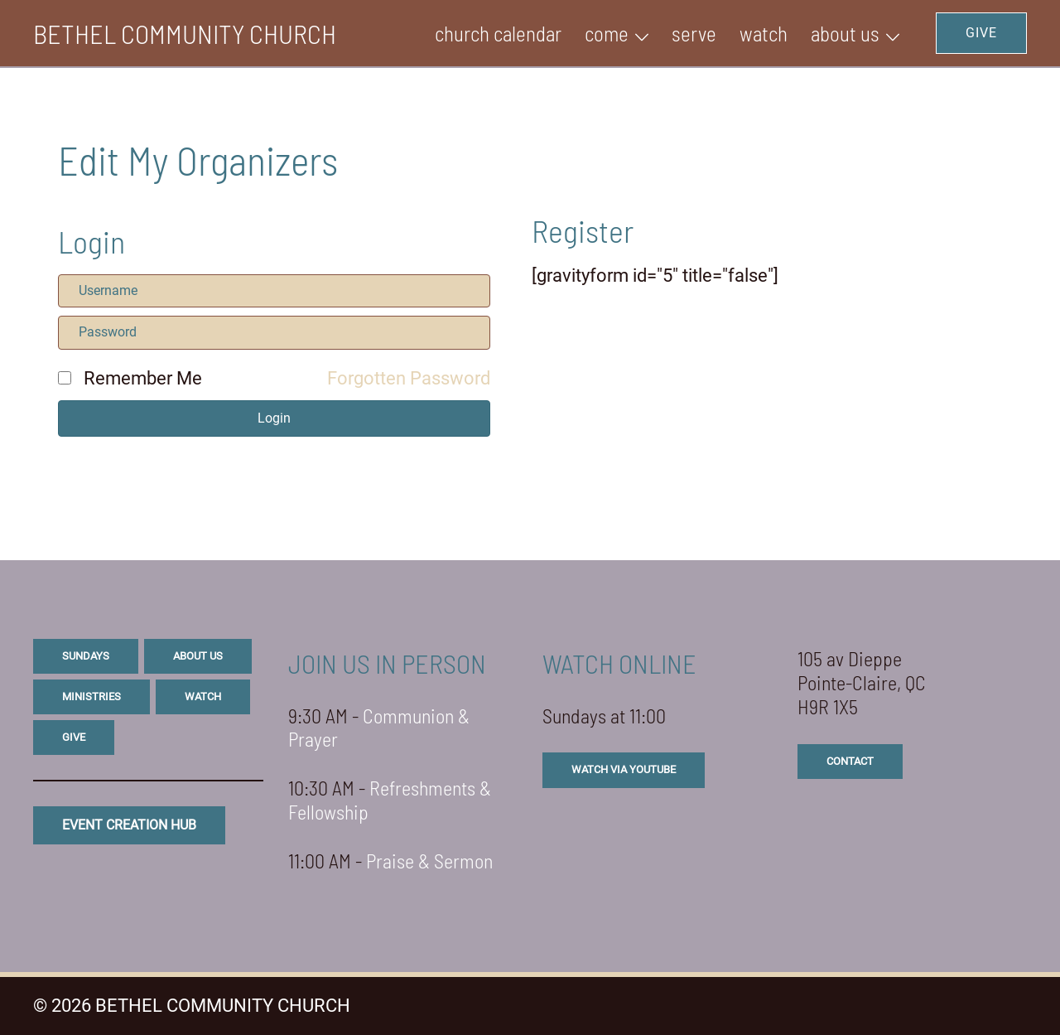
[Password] (274, 332)
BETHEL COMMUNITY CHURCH (184, 33)
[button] (274, 418)
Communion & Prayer (379, 728)
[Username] (274, 290)
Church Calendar (498, 33)
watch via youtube (623, 769)
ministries (91, 696)
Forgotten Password (408, 378)
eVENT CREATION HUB (129, 825)
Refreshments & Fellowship (389, 800)
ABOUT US (845, 33)
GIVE (981, 33)
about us (198, 656)
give (73, 737)
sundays (85, 656)
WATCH (764, 33)
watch (203, 696)
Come (607, 33)
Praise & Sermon (429, 861)
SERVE (694, 33)
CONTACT (850, 761)
